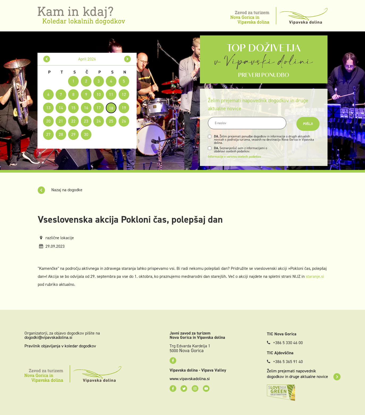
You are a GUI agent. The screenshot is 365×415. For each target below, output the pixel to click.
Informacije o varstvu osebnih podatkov (234, 156)
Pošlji (308, 124)
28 (61, 134)
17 (99, 108)
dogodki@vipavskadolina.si (48, 337)
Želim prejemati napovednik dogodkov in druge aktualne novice (304, 373)
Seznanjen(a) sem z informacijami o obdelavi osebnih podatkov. (240, 150)
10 (99, 94)
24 (99, 121)
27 (48, 134)
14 (61, 108)
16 (86, 108)
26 (124, 121)
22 (73, 121)
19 (124, 108)
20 (48, 121)
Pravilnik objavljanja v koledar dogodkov (60, 346)
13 (48, 108)
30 (86, 134)
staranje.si (315, 276)
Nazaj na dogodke (60, 190)
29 (73, 134)
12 (124, 94)
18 (111, 108)
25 (111, 121)
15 (73, 108)
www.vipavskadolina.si (190, 379)
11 (111, 94)
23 (86, 121)
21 (61, 121)
